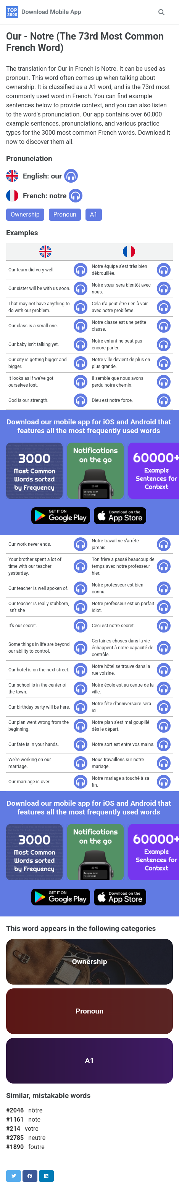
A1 (93, 214)
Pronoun (64, 214)
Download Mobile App (51, 12)
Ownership (25, 214)
